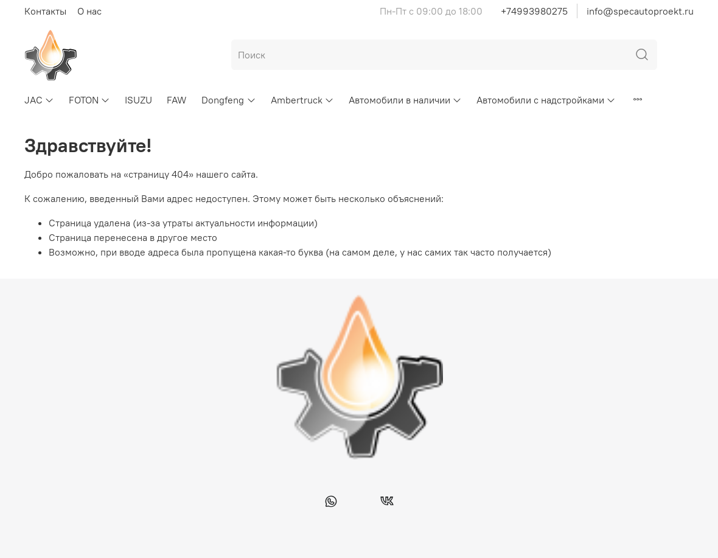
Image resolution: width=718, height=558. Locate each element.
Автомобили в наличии (405, 100)
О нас (89, 11)
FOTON (89, 100)
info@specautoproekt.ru (640, 11)
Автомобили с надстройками (546, 100)
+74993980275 (534, 11)
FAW (177, 100)
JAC (39, 100)
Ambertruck (302, 100)
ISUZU (138, 100)
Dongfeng (228, 100)
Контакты (45, 11)
